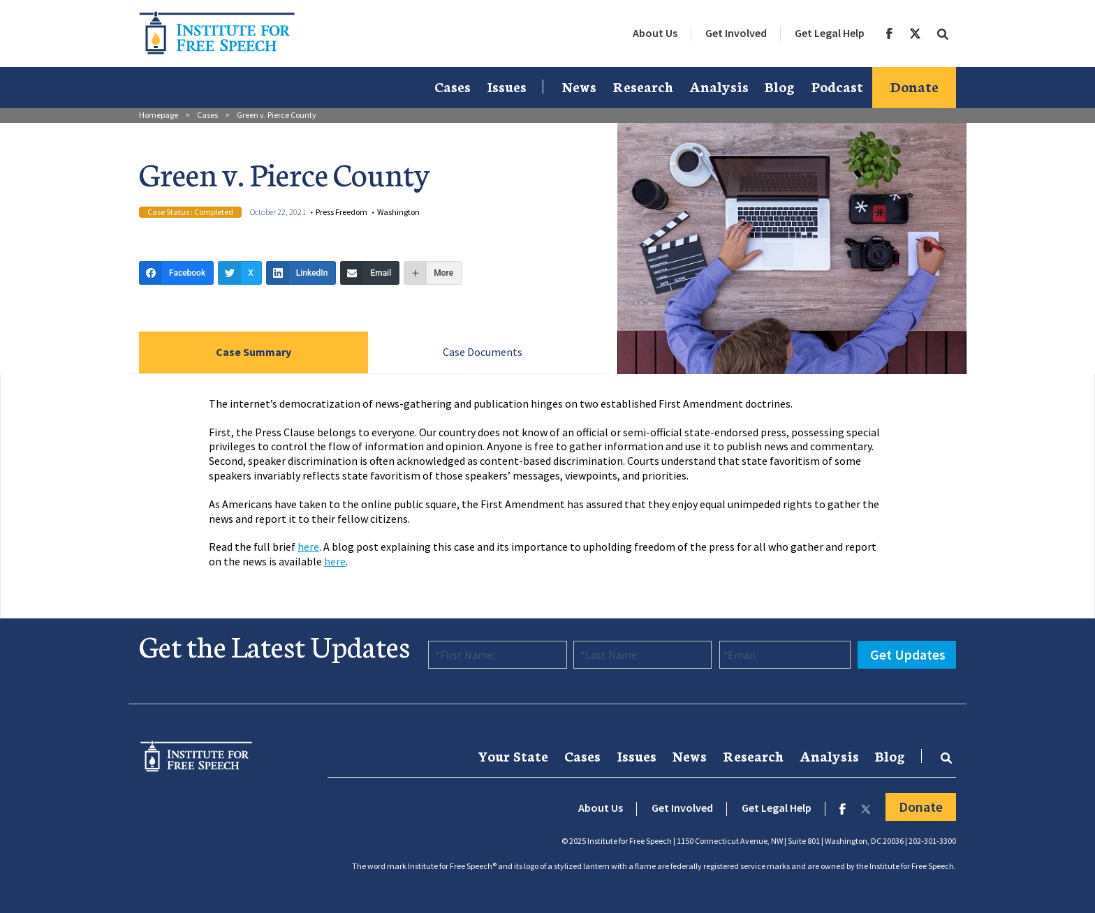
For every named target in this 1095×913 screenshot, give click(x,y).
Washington (398, 212)
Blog (780, 86)
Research (642, 86)
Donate (914, 86)
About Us (655, 33)
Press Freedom (341, 212)
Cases (452, 86)
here (308, 547)
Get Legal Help (830, 33)
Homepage (158, 115)
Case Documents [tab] (482, 352)
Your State (513, 755)
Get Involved (736, 33)
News (579, 86)
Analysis (719, 86)
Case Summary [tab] (253, 352)
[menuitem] (655, 33)
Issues (507, 86)
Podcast (837, 86)
